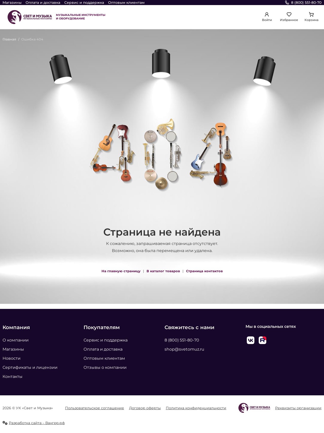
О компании (16, 340)
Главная (9, 39)
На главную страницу (121, 271)
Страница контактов (204, 271)
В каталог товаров (163, 271)
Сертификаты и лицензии (30, 367)
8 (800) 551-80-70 (182, 340)
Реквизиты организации (298, 408)
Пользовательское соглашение (94, 408)
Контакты (13, 376)
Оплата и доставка (43, 2)
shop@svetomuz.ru (184, 349)
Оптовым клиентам (126, 2)
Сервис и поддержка (84, 2)
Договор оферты (145, 408)
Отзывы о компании (105, 367)
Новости (12, 358)
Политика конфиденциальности (196, 408)
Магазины (12, 2)
